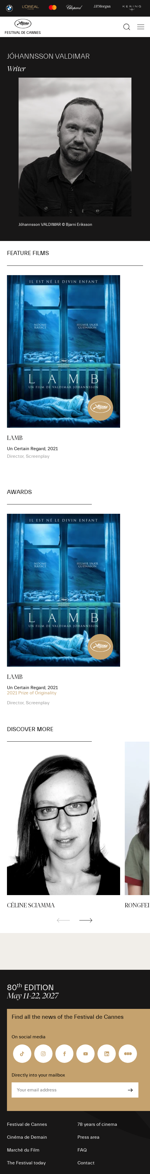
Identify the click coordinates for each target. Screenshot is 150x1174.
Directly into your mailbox (38, 1075)
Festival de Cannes (27, 1124)
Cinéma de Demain (27, 1137)
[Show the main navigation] (140, 27)
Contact (86, 1163)
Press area (88, 1137)
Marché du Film (23, 1150)
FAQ (82, 1150)
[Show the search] (126, 27)
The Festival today (26, 1163)
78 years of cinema (97, 1124)
